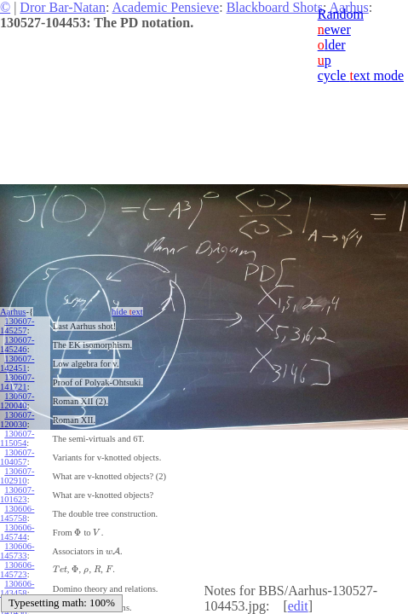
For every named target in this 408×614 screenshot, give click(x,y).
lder (332, 45)
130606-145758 (17, 513)
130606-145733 (17, 551)
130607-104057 (17, 457)
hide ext (127, 311)
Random (341, 14)
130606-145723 (17, 569)
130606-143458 (17, 588)
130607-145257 (17, 325)
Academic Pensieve (165, 7)
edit (298, 606)
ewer (334, 29)
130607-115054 (17, 438)
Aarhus (13, 311)
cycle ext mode (361, 75)
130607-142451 (17, 363)
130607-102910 (17, 475)
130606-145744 (17, 532)
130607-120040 (17, 400)
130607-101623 (17, 494)
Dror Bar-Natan (63, 7)
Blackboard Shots (275, 7)
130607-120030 (17, 419)
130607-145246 (17, 344)
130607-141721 (17, 382)
